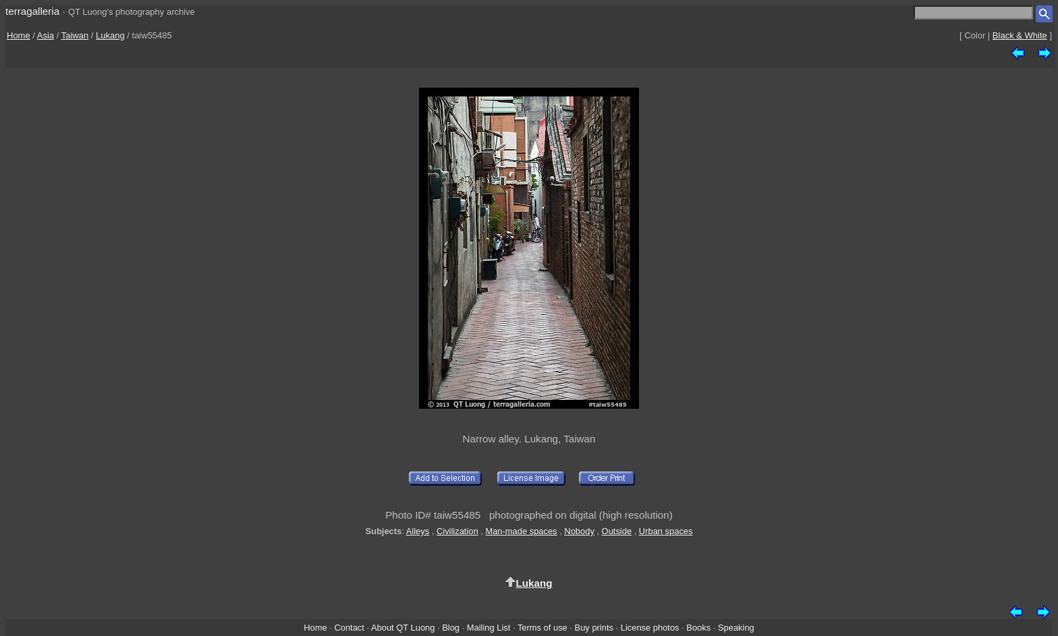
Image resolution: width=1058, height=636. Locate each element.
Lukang (110, 35)
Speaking (736, 628)
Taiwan (74, 35)
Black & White (1020, 35)
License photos (650, 628)
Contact (349, 628)
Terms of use (542, 628)
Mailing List (489, 628)
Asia (45, 35)
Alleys (417, 531)
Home (18, 35)
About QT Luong (403, 628)
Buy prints (594, 628)
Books (698, 628)
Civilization (457, 531)
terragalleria (32, 11)
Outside (617, 531)
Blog (451, 628)
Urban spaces (666, 531)
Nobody (579, 531)
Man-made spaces (521, 531)
